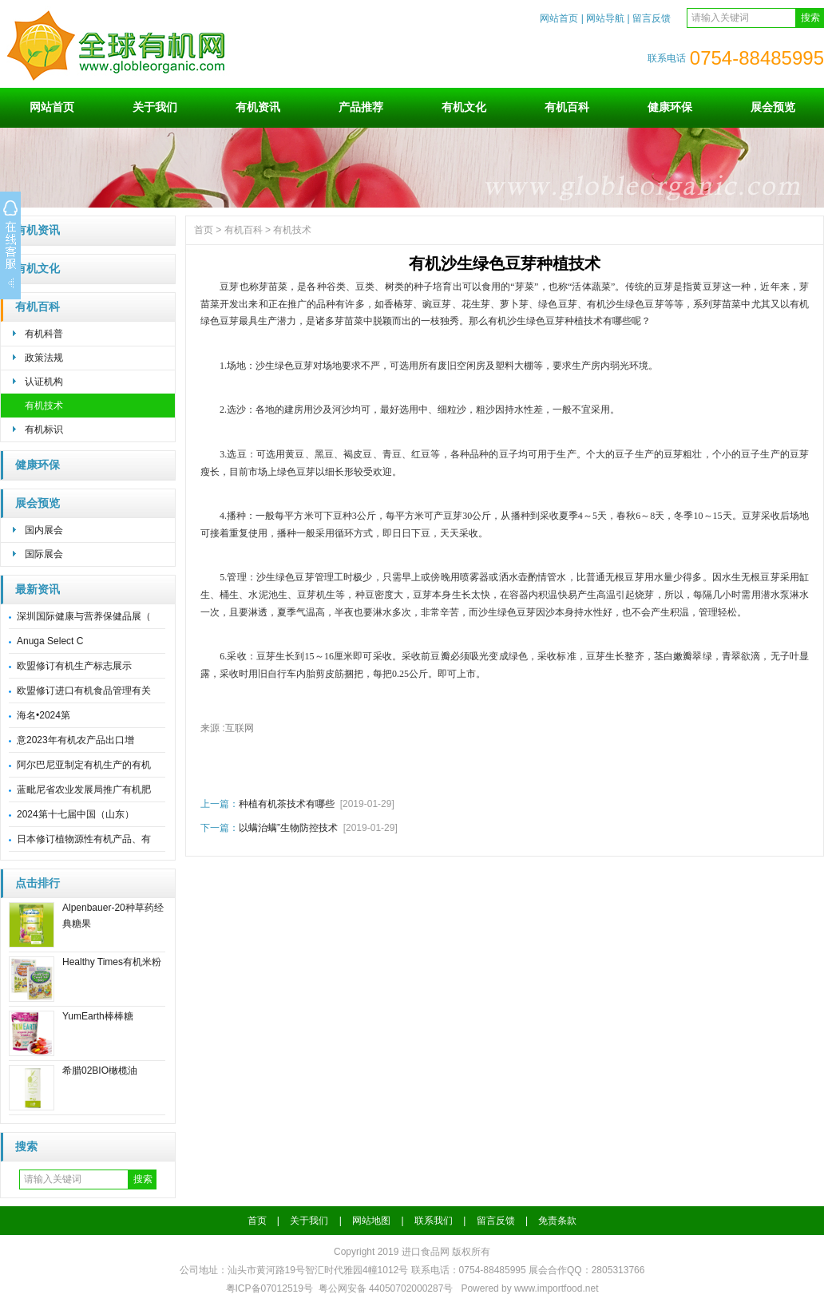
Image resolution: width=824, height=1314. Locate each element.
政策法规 (44, 357)
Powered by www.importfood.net (529, 1288)
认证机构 (44, 381)
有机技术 (44, 405)
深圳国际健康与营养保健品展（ (84, 616)
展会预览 (773, 107)
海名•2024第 (43, 715)
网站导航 (605, 18)
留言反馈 (651, 18)
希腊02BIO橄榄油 (99, 1070)
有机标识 (44, 429)
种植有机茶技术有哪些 (287, 803)
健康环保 (670, 107)
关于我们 (155, 107)
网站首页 (559, 18)
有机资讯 (258, 107)
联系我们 (433, 1220)
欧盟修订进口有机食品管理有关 (84, 690)
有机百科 (567, 107)
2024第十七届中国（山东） (75, 814)
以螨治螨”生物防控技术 (288, 827)
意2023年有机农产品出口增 (75, 740)
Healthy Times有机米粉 (111, 962)
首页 (203, 229)
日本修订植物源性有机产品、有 (84, 839)
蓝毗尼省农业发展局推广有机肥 (84, 789)
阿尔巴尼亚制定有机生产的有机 (84, 764)
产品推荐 (361, 107)
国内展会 (44, 530)
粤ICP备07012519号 (269, 1288)
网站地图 (371, 1220)
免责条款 (557, 1220)
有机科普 (44, 333)
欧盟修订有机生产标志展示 (74, 665)
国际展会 (44, 554)
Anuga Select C (50, 641)
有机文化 (464, 107)
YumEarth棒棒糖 (97, 1016)
